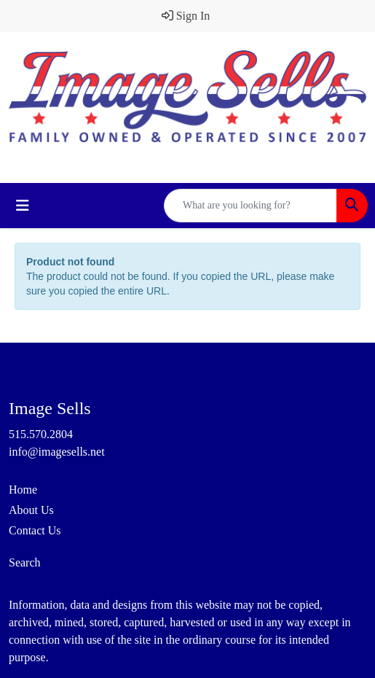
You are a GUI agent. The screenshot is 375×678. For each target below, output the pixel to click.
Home (23, 489)
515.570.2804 (41, 434)
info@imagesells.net (57, 451)
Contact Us (35, 530)
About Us (31, 510)
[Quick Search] (250, 205)
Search (25, 562)
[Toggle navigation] (22, 205)
